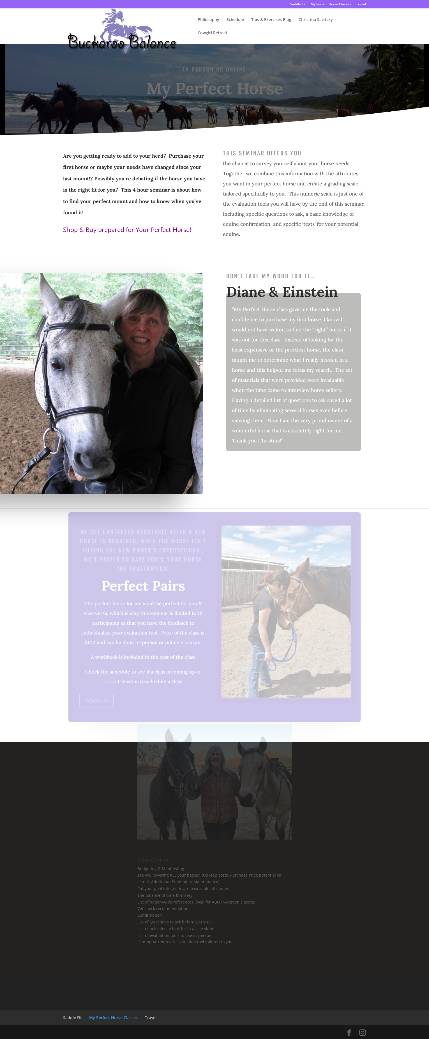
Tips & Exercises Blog (271, 20)
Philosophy (208, 20)
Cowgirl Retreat (212, 33)
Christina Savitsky (316, 20)
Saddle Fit (298, 4)
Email (112, 680)
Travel (361, 4)
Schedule (235, 20)
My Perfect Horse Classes (331, 4)
